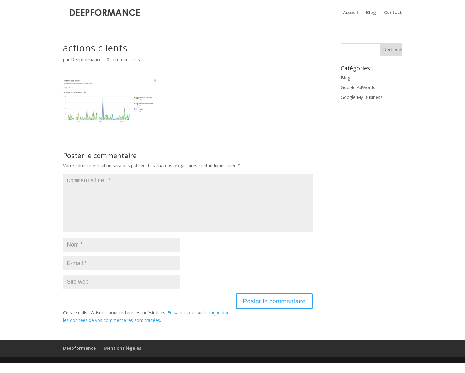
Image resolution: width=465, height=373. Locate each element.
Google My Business (361, 97)
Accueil (350, 12)
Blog (371, 12)
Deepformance (86, 59)
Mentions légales (122, 358)
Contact (393, 12)
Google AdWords (358, 87)
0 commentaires (123, 59)
